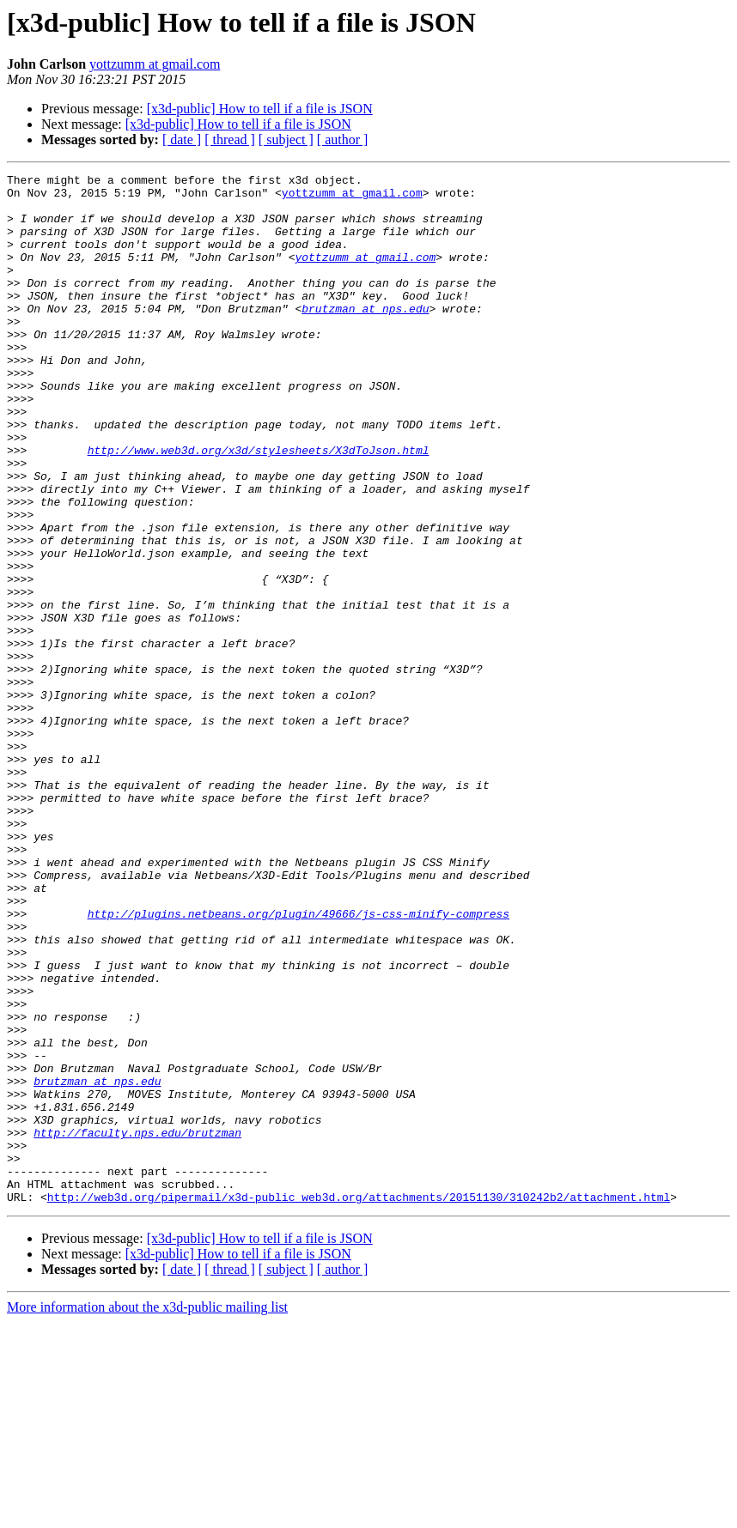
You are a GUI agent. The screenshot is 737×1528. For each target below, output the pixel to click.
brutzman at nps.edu (365, 336)
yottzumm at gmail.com (154, 64)
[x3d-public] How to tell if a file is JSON (260, 108)
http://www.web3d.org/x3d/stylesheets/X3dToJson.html (258, 506)
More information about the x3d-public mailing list (147, 1513)
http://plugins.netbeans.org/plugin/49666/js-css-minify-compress (298, 1062)
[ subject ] (286, 139)
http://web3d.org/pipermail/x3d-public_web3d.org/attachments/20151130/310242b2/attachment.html (358, 1402)
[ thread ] (229, 139)
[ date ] (181, 139)
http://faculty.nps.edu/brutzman (137, 1325)
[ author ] (342, 139)
